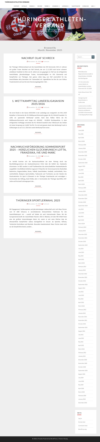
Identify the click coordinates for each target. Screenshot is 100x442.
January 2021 (82, 356)
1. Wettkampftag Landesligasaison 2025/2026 (38, 102)
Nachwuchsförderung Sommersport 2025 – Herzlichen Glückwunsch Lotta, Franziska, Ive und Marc (38, 149)
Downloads (85, 6)
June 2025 (81, 173)
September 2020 (82, 370)
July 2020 (80, 377)
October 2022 (82, 281)
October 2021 (82, 324)
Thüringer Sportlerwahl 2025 (38, 200)
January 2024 (82, 231)
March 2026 (81, 141)
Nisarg (66, 438)
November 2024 (82, 198)
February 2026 (82, 145)
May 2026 (80, 134)
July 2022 (80, 291)
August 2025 (81, 166)
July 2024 (80, 209)
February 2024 (82, 227)
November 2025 (82, 155)
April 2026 (81, 137)
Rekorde (40, 6)
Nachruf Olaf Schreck (38, 58)
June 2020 (81, 381)
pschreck (46, 61)
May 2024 (80, 216)
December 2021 (82, 317)
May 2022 (80, 299)
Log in (80, 418)
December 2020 (82, 360)
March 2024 (81, 223)
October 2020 (82, 367)
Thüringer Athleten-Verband (17, 2)
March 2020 (81, 392)
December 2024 (82, 195)
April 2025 (81, 180)
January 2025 (82, 191)
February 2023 (82, 266)
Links (92, 6)
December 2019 (82, 402)
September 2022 (82, 284)
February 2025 (82, 188)
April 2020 (81, 388)
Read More (38, 86)
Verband (31, 6)
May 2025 (80, 177)
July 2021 (80, 334)
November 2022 (82, 277)
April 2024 (81, 220)
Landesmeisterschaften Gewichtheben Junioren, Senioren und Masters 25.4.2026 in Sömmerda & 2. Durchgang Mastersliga (85, 110)
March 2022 (81, 306)
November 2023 (82, 238)
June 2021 (81, 338)
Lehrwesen (65, 6)
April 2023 (81, 259)
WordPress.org (82, 429)
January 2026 (82, 148)
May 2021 (80, 342)
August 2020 (81, 374)
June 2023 (81, 252)
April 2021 (81, 345)
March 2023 (81, 263)
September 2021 (82, 327)
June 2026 (81, 130)
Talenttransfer (76, 6)
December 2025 (82, 152)
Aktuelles (24, 6)
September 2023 (82, 245)
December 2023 (82, 234)
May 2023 (80, 256)
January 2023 (82, 270)
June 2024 (81, 213)
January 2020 (82, 399)
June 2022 (81, 295)
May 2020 (80, 385)
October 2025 (82, 159)
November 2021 (82, 320)
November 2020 (82, 363)
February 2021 (82, 352)
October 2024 (82, 202)
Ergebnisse (55, 6)
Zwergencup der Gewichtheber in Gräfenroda (82, 100)
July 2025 (80, 170)
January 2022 (82, 313)
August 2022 (81, 288)
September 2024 (82, 205)
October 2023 (82, 241)
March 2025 (81, 184)
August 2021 (81, 331)
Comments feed (82, 425)
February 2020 (82, 395)
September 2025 (82, 162)
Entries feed (81, 422)
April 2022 (81, 302)
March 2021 (81, 349)
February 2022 (82, 309)
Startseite (16, 6)
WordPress (54, 438)
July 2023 (80, 248)
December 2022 (82, 274)
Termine (47, 6)
